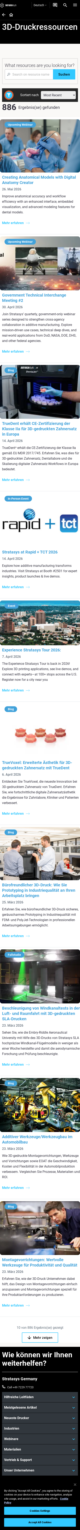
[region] (40, 1504)
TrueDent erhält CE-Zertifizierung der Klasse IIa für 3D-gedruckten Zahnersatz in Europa (39, 429)
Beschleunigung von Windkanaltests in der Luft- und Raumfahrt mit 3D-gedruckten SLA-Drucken (41, 1013)
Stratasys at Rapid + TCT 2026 (30, 552)
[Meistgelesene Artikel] (40, 1407)
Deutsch (40, 5)
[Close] (75, 1484)
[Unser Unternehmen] (40, 1470)
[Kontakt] (55, 5)
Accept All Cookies (39, 1522)
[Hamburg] (75, 5)
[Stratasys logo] (8, 5)
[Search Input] (29, 74)
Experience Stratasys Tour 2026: (31, 650)
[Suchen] (64, 74)
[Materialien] (40, 1449)
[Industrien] (40, 1428)
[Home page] (10, 15)
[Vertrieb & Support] (40, 1460)
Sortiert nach (29, 95)
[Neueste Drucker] (40, 1418)
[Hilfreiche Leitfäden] (40, 1397)
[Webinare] (40, 1439)
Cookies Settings (40, 1510)
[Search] (65, 5)
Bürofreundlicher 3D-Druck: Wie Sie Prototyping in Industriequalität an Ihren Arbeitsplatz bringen (38, 890)
